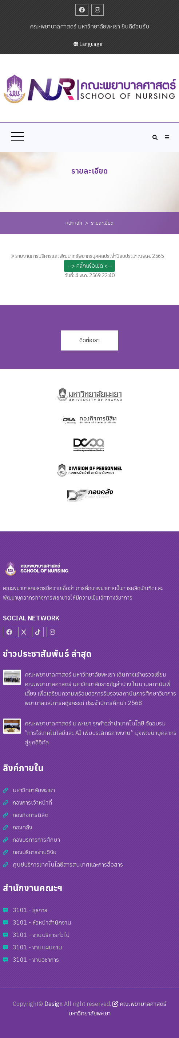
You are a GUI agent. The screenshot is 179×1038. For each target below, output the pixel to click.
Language (88, 44)
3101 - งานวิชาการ (36, 959)
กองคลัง (22, 827)
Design (53, 1003)
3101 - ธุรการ (30, 910)
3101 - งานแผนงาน (37, 947)
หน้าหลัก (73, 223)
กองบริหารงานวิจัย (34, 852)
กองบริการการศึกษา (36, 839)
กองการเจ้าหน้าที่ (32, 802)
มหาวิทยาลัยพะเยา (34, 790)
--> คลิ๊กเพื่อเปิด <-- (89, 265)
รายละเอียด (102, 223)
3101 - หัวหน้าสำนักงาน (42, 922)
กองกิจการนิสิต (30, 814)
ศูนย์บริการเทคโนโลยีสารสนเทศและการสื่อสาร (68, 864)
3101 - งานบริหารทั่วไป (41, 934)
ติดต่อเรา (89, 340)
